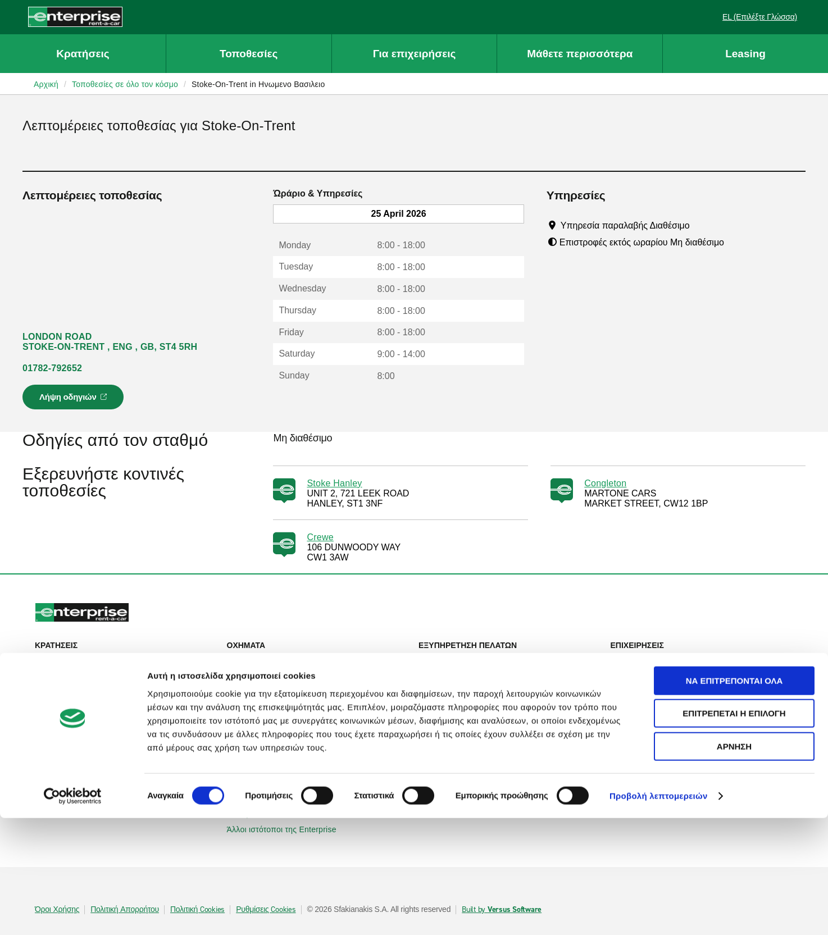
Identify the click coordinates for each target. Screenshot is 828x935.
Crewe (320, 537)
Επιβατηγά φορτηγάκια (274, 692)
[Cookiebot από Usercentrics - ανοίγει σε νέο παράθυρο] (73, 913)
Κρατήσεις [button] (82, 54)
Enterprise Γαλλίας (267, 766)
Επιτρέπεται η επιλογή (734, 831)
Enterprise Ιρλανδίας (270, 735)
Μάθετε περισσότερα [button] (580, 54)
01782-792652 (52, 368)
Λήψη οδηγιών (74, 400)
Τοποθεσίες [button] (248, 54)
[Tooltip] (700, 225)
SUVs (243, 676)
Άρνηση (734, 863)
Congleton (605, 483)
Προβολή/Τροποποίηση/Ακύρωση (102, 676)
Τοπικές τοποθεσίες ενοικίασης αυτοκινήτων (120, 719)
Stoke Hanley (334, 483)
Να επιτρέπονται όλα (734, 797)
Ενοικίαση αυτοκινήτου (82, 660)
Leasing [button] (745, 54)
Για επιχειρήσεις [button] (414, 54)
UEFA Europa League (656, 703)
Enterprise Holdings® (463, 750)
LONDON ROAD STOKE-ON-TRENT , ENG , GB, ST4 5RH (109, 342)
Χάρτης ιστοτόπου (457, 692)
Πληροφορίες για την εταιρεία (477, 735)
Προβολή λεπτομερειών (658, 913)
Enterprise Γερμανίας (271, 750)
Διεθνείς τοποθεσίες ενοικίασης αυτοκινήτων (120, 735)
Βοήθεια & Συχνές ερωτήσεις (476, 660)
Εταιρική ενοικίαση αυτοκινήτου (673, 660)
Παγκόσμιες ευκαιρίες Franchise (482, 766)
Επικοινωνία (446, 676)
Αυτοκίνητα (253, 660)
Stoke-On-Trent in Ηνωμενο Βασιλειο (258, 84)
